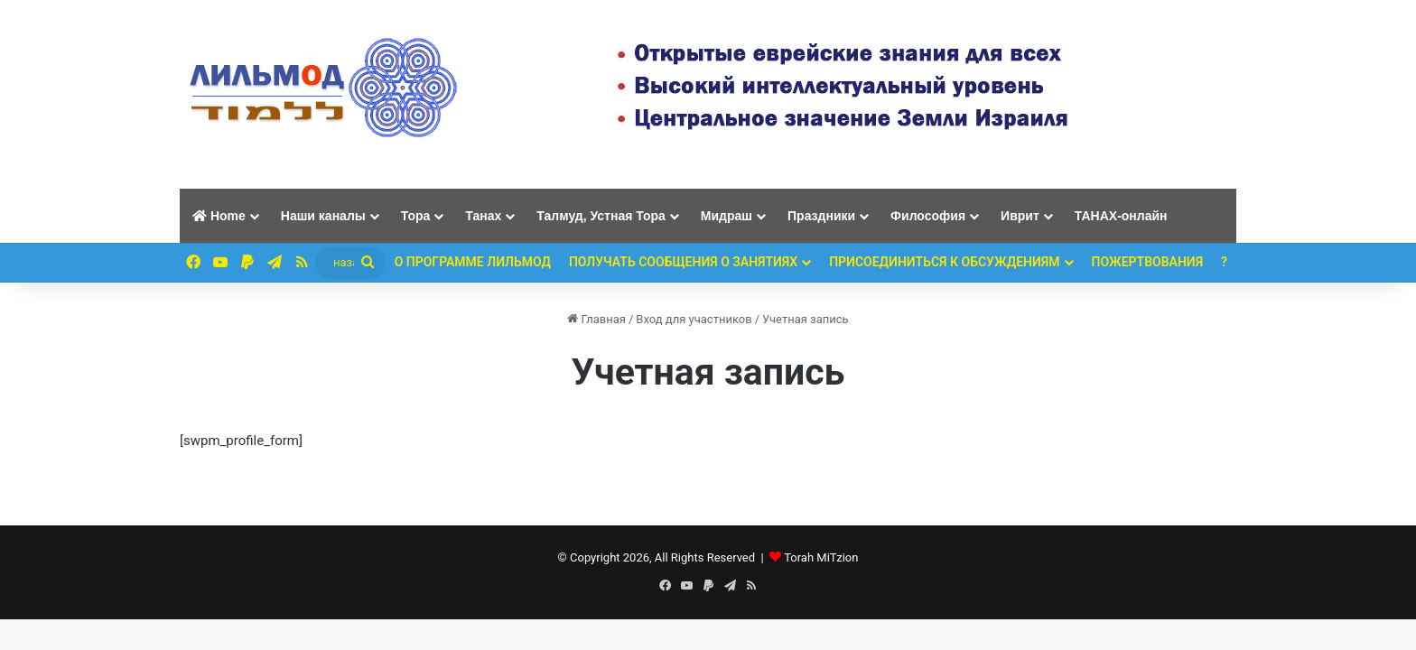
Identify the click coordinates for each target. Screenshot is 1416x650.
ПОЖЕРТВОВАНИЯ (1148, 262)
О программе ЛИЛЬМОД (473, 262)
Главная (596, 319)
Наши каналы (323, 216)
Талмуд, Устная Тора (601, 216)
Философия (927, 216)
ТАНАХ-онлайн (1121, 216)
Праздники (821, 216)
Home (219, 216)
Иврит (1020, 216)
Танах (483, 216)
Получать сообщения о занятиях (683, 262)
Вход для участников (693, 319)
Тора (416, 216)
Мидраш (726, 216)
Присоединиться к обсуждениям (944, 262)
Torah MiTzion (821, 557)
